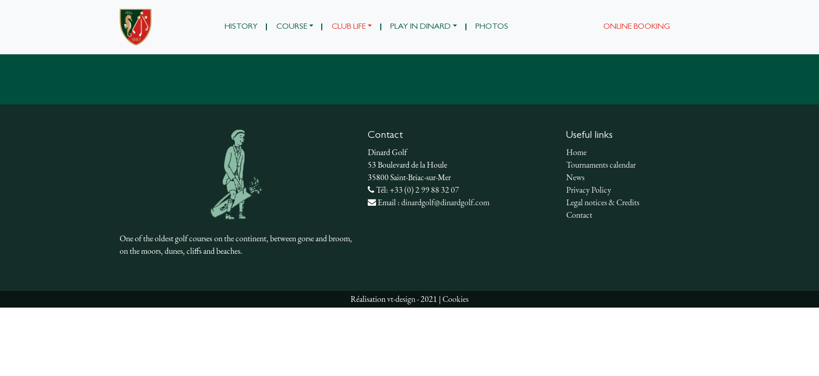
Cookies (455, 298)
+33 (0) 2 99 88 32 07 (424, 189)
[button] (294, 27)
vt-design (401, 298)
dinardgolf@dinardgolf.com (445, 202)
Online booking (636, 27)
